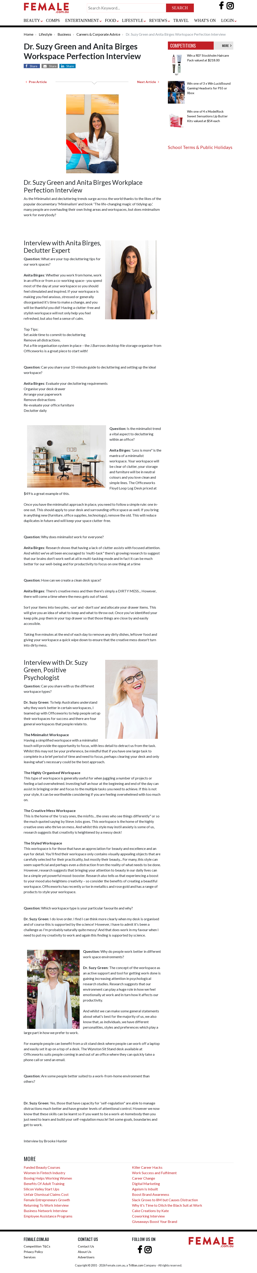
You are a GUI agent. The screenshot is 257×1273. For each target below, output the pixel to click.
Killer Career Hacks (147, 1167)
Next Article (148, 82)
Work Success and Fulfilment (154, 1173)
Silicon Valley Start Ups (41, 1189)
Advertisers (86, 1257)
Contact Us (86, 1246)
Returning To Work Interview (46, 1205)
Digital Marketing (146, 1183)
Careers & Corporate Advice (98, 34)
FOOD (110, 20)
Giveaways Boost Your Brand (154, 1221)
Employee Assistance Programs (48, 1216)
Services (30, 1257)
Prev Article (36, 82)
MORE (227, 45)
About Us (84, 1252)
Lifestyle (45, 34)
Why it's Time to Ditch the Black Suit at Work (167, 1205)
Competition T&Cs (37, 1246)
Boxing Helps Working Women (48, 1178)
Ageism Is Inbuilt (145, 1189)
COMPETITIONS (183, 45)
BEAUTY (32, 20)
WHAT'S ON (205, 20)
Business (64, 34)
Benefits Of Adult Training (44, 1183)
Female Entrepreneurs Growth (47, 1200)
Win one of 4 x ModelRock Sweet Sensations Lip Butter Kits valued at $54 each (207, 116)
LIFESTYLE (132, 20)
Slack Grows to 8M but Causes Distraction (165, 1200)
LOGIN (227, 20)
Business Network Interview (45, 1210)
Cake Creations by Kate (150, 1210)
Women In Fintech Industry (44, 1173)
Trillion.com (135, 1265)
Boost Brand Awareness (150, 1194)
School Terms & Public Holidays (200, 147)
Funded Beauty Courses (42, 1167)
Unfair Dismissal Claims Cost (46, 1194)
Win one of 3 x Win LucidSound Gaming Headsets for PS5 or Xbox (209, 88)
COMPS (53, 20)
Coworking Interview (148, 1216)
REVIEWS (158, 20)
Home (28, 34)
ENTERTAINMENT (82, 20)
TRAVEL (181, 20)
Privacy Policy (33, 1252)
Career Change (143, 1178)
